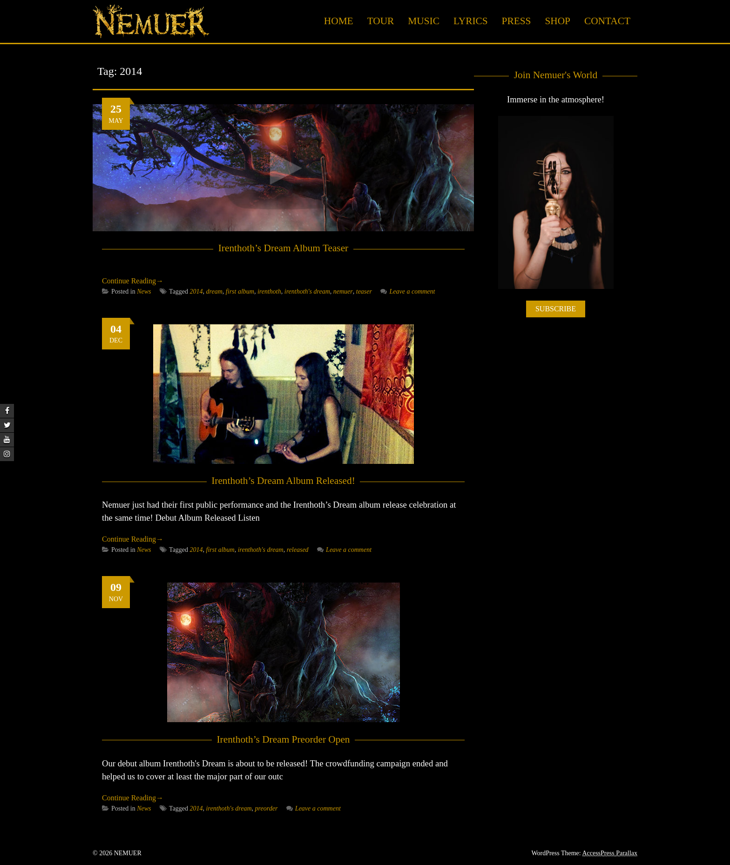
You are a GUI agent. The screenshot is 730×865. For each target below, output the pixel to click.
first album (240, 291)
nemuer (343, 291)
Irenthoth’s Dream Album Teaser (283, 248)
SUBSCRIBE (555, 309)
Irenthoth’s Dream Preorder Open (283, 739)
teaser (364, 291)
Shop (557, 21)
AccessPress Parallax (609, 853)
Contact (607, 21)
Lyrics (470, 21)
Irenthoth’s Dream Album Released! (283, 480)
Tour (380, 21)
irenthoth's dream (307, 291)
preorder (266, 808)
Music (423, 21)
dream (214, 291)
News (144, 291)
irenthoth (269, 291)
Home (338, 21)
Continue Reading (132, 281)
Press (516, 21)
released (298, 549)
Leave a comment (407, 291)
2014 (196, 291)
